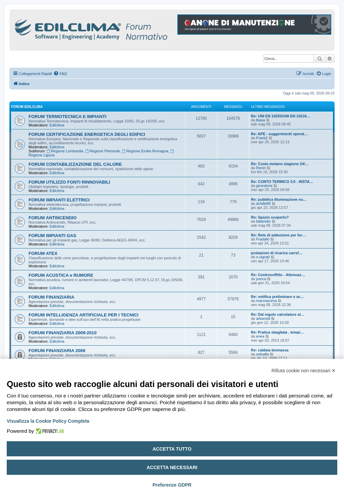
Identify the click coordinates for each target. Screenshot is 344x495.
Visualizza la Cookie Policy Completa (48, 421)
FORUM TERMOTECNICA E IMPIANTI (67, 116)
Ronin (261, 168)
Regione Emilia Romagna (145, 151)
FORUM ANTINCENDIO (53, 217)
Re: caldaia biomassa (270, 350)
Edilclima (56, 125)
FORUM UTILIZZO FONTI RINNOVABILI (69, 182)
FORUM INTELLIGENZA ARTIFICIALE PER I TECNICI (83, 314)
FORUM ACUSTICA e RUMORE (61, 275)
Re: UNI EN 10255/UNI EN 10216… (280, 116)
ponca (261, 279)
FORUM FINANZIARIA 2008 (57, 350)
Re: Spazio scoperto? (270, 217)
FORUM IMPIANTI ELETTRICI (59, 199)
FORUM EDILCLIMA (27, 107)
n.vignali (262, 257)
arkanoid (263, 318)
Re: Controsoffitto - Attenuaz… (278, 275)
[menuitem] (60, 74)
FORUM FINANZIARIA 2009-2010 (63, 332)
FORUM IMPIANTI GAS (52, 235)
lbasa (260, 120)
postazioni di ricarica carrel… (276, 253)
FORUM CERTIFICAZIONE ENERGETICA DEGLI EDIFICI (87, 134)
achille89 (263, 203)
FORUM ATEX (43, 253)
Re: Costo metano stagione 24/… (280, 164)
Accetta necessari (172, 467)
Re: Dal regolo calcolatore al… (277, 314)
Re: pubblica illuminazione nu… (279, 199)
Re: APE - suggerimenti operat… (279, 134)
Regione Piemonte (102, 151)
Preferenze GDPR (172, 485)
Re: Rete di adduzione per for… (278, 235)
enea (260, 336)
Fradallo (262, 239)
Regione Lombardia (65, 151)
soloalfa (262, 354)
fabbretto (263, 221)
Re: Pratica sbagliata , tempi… (277, 332)
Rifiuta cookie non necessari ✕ (303, 370)
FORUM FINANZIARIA (51, 297)
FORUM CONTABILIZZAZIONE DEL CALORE (75, 164)
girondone (264, 186)
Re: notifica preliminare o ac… (277, 297)
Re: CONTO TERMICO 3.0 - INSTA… (282, 182)
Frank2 (261, 138)
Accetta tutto (172, 449)
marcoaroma (266, 301)
